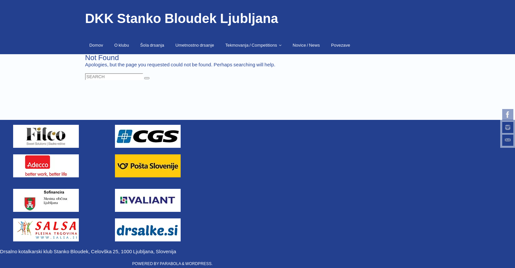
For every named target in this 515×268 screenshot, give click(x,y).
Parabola (170, 263)
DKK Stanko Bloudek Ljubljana (181, 18)
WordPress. (199, 263)
